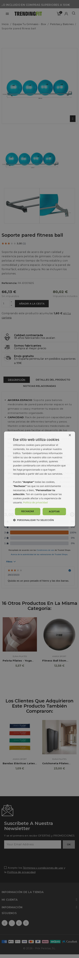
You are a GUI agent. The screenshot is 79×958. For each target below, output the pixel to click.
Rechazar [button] (27, 511)
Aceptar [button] (54, 511)
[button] (33, 520)
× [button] (69, 435)
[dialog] (39, 478)
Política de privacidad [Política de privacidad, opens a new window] (35, 502)
